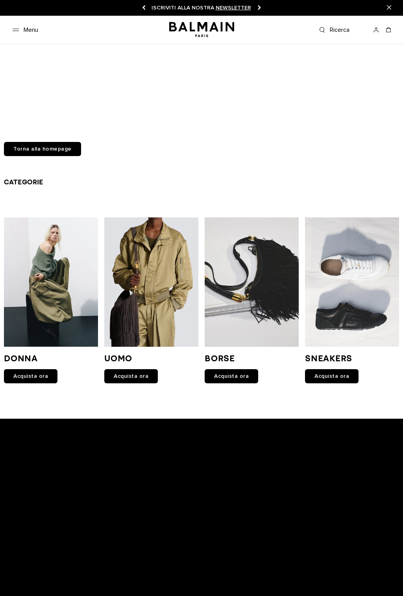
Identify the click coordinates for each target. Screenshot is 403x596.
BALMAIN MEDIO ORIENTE (139, 560)
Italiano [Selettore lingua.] (384, 580)
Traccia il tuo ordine (94, 552)
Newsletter (22, 552)
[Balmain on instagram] (202, 453)
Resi (131, 552)
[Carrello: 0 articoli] (389, 32)
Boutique (53, 552)
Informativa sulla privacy (281, 552)
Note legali (231, 552)
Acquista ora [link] (30, 376)
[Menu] (23, 30)
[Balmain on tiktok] (236, 453)
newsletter (233, 8)
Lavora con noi (193, 552)
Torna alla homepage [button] (42, 149)
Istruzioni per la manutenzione (63, 560)
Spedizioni (155, 552)
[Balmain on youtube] (184, 453)
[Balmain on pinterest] (252, 453)
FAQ (14, 560)
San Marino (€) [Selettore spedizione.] (324, 580)
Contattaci (373, 552)
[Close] (389, 8)
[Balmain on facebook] (167, 453)
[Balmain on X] (219, 453)
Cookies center (336, 552)
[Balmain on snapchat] (151, 453)
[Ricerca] (342, 30)
